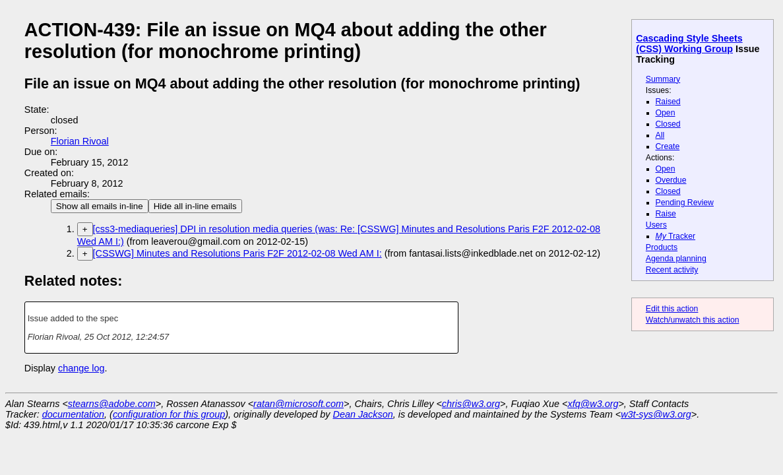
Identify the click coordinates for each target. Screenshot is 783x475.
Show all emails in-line (99, 206)
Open (665, 112)
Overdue (671, 180)
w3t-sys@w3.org (656, 414)
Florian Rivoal (80, 141)
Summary (663, 79)
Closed (668, 124)
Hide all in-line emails (195, 206)
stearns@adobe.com (112, 403)
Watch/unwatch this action (692, 320)
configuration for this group (169, 414)
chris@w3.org (471, 403)
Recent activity (672, 269)
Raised (668, 101)
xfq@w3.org (592, 403)
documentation (73, 414)
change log (81, 368)
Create (668, 146)
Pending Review (685, 202)
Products (661, 247)
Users (656, 225)
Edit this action (672, 308)
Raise (666, 213)
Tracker (676, 236)
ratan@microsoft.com (298, 403)
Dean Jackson (363, 414)
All (660, 135)
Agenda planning (676, 258)
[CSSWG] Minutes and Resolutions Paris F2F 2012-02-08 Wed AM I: (237, 253)
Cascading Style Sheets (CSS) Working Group (689, 43)
